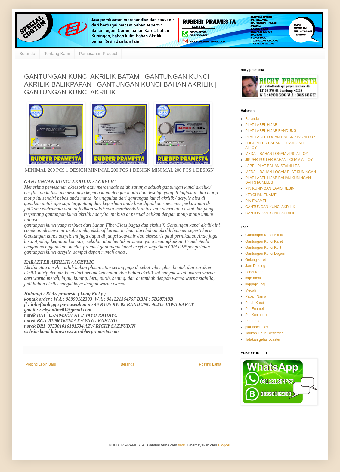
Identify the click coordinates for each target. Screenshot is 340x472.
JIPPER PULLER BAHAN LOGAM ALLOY (279, 160)
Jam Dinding (255, 266)
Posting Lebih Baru (41, 364)
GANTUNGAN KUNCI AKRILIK (270, 207)
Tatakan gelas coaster (262, 339)
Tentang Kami (57, 53)
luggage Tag (255, 284)
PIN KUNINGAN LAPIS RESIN (270, 188)
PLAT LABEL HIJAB (261, 125)
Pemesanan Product (98, 53)
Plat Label (253, 321)
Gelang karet (255, 260)
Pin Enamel (254, 309)
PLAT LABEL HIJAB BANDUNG (270, 131)
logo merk (253, 278)
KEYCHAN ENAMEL (262, 195)
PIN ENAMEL (256, 201)
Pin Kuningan (256, 315)
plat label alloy (256, 327)
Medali (250, 290)
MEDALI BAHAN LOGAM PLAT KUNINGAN (280, 172)
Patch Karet (254, 303)
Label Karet (254, 272)
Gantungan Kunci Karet (264, 241)
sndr (181, 445)
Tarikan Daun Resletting (264, 333)
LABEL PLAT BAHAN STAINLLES (272, 166)
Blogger (224, 445)
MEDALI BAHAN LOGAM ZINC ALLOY (276, 154)
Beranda (27, 53)
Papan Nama (255, 296)
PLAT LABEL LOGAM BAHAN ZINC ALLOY (280, 137)
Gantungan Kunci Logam (265, 253)
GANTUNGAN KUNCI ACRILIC (270, 213)
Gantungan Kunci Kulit (263, 247)
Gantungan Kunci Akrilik (264, 235)
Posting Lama (210, 364)
